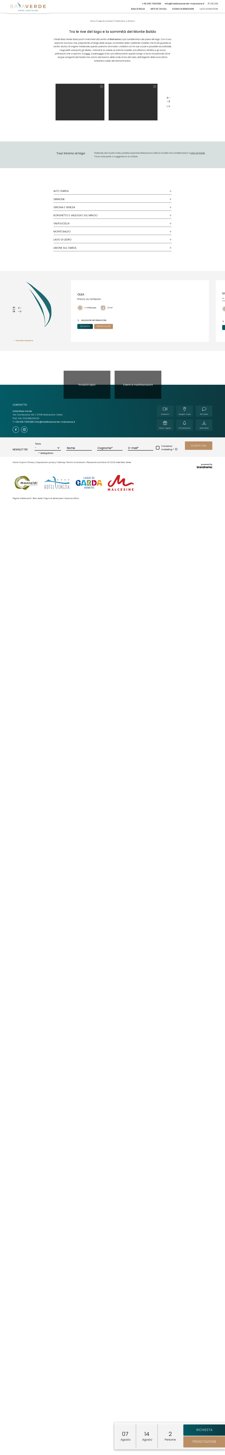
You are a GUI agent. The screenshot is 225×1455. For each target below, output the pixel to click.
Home (93, 83)
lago (87, 116)
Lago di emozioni (106, 83)
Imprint (23, 524)
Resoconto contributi (97, 524)
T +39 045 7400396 (23, 484)
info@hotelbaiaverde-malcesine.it (55, 484)
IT (209, 3)
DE (212, 3)
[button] (198, 508)
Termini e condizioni (76, 524)
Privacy (31, 524)
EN (216, 3)
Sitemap (61, 524)
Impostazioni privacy (46, 524)
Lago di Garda (197, 215)
